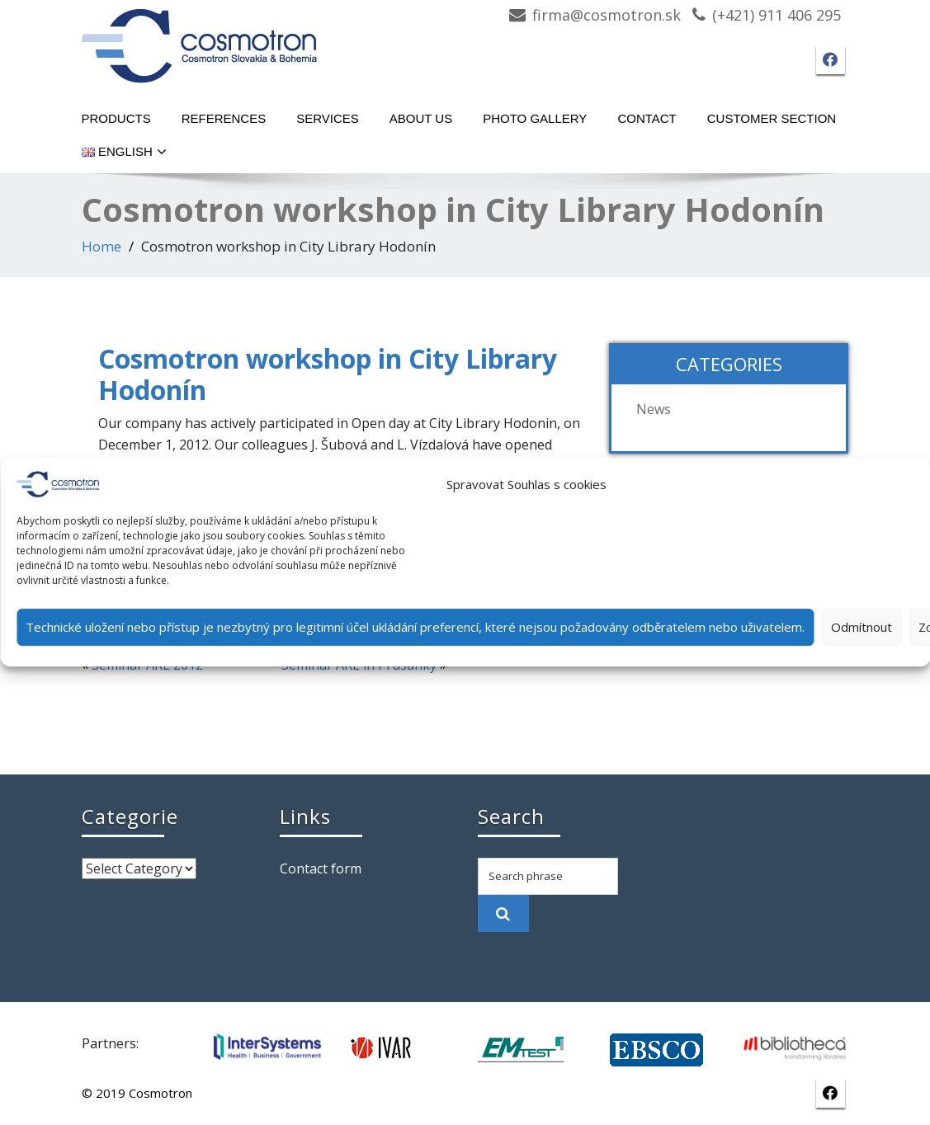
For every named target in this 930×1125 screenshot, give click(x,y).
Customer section (771, 118)
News (653, 409)
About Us (420, 118)
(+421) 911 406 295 (776, 15)
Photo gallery (535, 118)
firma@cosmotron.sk (606, 15)
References (224, 118)
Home (101, 246)
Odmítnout (861, 627)
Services (327, 118)
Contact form (320, 868)
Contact (646, 118)
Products (116, 118)
